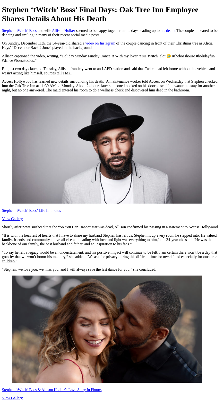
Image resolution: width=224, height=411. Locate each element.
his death (167, 30)
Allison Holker (63, 30)
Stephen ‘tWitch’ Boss (19, 30)
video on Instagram (100, 43)
